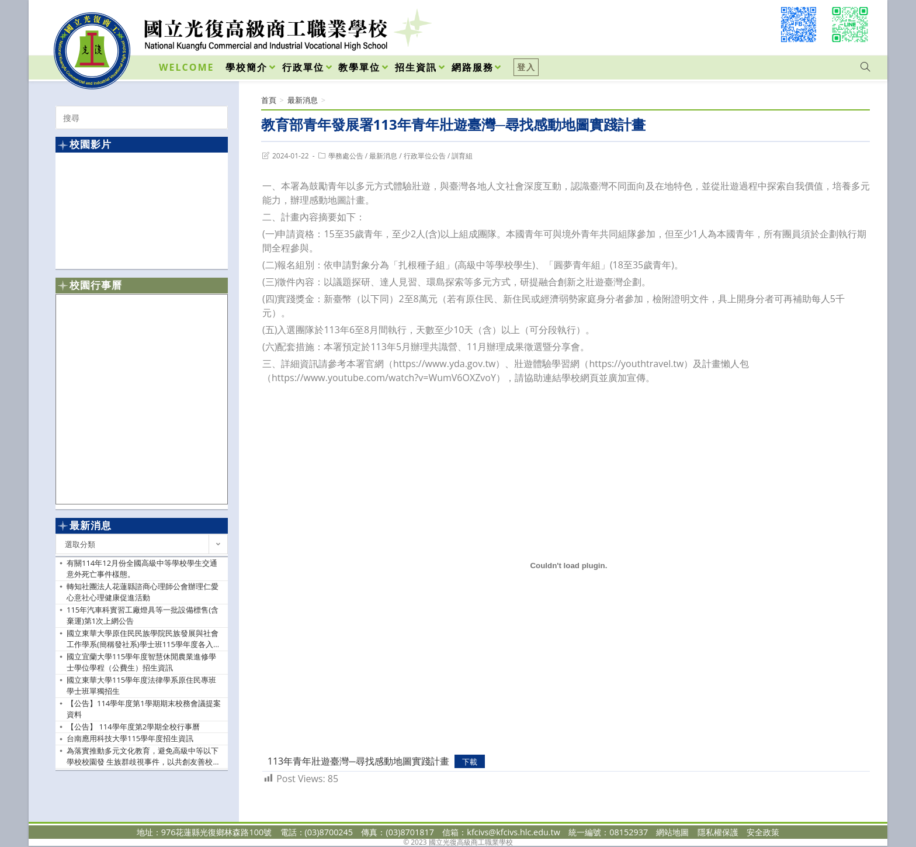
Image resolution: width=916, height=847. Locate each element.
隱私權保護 (718, 832)
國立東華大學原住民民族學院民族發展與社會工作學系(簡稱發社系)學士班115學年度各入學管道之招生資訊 (144, 639)
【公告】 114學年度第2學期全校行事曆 (133, 726)
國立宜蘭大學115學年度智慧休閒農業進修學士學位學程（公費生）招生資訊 (141, 662)
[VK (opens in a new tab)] (850, 24)
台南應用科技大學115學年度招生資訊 (130, 738)
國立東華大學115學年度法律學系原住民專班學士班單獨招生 (141, 686)
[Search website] (865, 67)
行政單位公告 (425, 156)
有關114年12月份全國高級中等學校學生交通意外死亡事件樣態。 (142, 569)
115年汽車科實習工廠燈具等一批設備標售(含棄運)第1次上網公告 (142, 615)
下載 (469, 761)
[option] (141, 210)
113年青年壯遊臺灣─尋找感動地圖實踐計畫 (358, 761)
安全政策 (763, 832)
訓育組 (462, 156)
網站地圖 (672, 832)
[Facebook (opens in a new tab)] (798, 24)
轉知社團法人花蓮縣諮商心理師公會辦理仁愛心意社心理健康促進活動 (142, 592)
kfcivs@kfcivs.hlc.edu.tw (513, 832)
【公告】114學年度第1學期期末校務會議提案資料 (144, 709)
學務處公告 (345, 156)
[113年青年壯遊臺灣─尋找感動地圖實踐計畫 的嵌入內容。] (569, 565)
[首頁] (268, 100)
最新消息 (383, 156)
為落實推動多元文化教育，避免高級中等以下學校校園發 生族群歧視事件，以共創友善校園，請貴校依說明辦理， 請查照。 (142, 756)
